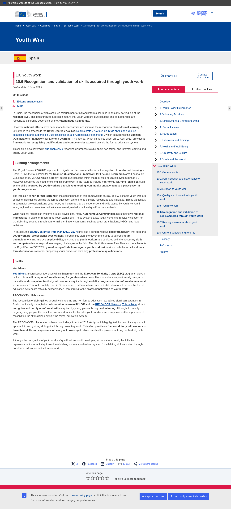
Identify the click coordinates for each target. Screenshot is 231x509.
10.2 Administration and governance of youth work (180, 180)
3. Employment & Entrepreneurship (180, 121)
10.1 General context (170, 172)
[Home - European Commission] (33, 13)
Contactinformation (202, 76)
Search (159, 13)
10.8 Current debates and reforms (177, 232)
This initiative (129, 304)
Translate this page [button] (202, 13)
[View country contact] (203, 76)
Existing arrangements (30, 101)
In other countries (202, 89)
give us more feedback (132, 478)
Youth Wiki (31, 25)
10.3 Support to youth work (173, 189)
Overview (165, 101)
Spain (57, 25)
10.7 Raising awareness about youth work (179, 224)
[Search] (113, 13)
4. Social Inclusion (170, 127)
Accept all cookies (153, 496)
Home (18, 25)
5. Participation (168, 133)
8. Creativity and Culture (173, 153)
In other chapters (168, 89)
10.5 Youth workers (169, 205)
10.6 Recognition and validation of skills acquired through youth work (181, 214)
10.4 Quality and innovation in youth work (178, 197)
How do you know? (66, 2)
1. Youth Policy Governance (175, 108)
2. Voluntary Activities (172, 114)
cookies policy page (80, 495)
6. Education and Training (174, 140)
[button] (193, 13)
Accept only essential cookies (189, 496)
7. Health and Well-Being (174, 146)
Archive (164, 252)
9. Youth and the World (173, 159)
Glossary (165, 239)
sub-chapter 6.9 (54, 149)
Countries (45, 25)
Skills (20, 106)
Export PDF (170, 76)
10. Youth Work (71, 25)
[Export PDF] (170, 76)
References (166, 245)
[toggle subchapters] (156, 108)
